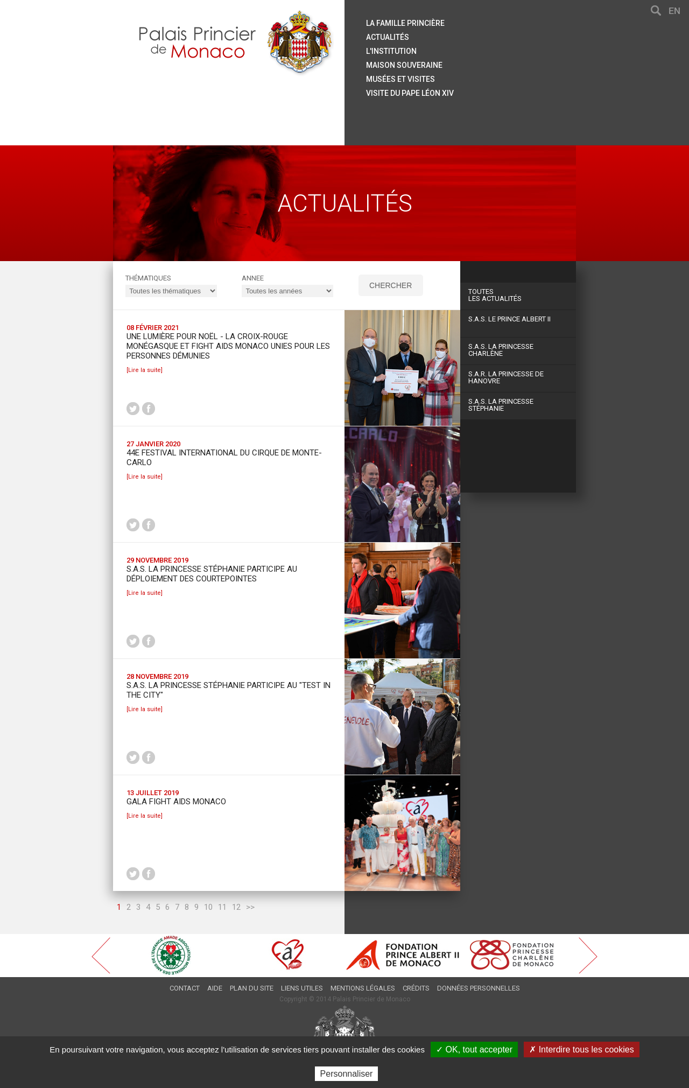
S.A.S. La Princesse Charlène (500, 349)
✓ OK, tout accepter (474, 1049)
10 (208, 907)
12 (236, 907)
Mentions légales (363, 988)
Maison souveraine (404, 65)
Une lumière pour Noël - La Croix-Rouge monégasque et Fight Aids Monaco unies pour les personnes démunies (228, 346)
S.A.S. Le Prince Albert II (509, 319)
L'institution (391, 51)
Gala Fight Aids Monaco (176, 801)
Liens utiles (302, 988)
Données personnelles (478, 988)
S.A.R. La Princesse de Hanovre (506, 377)
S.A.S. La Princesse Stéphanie (500, 404)
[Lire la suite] (144, 370)
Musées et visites (400, 79)
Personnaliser (346, 1073)
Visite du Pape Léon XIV (410, 93)
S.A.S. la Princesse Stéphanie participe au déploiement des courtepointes (211, 574)
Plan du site (251, 988)
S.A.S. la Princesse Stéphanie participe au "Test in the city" (228, 690)
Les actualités (518, 295)
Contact (185, 988)
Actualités (387, 37)
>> (250, 907)
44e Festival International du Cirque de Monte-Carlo (224, 457)
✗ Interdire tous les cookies (581, 1049)
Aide (214, 988)
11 (222, 907)
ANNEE (253, 278)
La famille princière (405, 23)
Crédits (416, 988)
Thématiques (148, 278)
